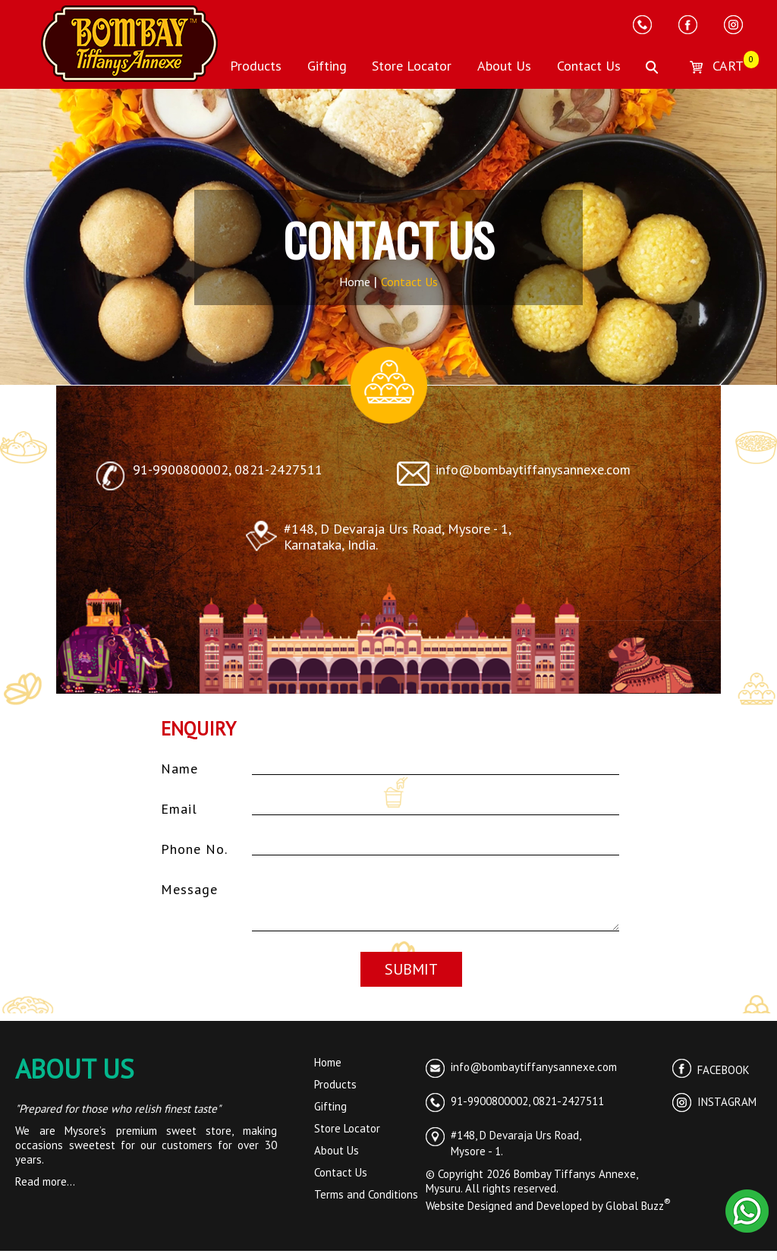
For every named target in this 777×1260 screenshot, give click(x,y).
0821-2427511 (278, 469)
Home (356, 281)
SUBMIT (411, 978)
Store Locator (411, 65)
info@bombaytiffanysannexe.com (533, 469)
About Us (504, 65)
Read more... (45, 1190)
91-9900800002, (183, 469)
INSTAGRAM (714, 1111)
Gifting (327, 65)
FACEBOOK (711, 1079)
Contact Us (589, 65)
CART (714, 65)
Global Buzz (638, 1215)
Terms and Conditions (366, 1203)
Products (256, 65)
